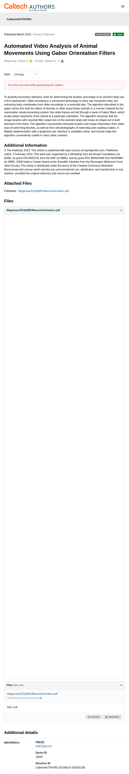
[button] (65, 210)
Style (7, 74)
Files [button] (65, 685)
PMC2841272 (44, 746)
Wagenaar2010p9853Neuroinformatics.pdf (43, 191)
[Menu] (122, 6)
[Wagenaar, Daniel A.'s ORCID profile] (30, 61)
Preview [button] (93, 717)
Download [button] (112, 717)
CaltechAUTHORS (19, 19)
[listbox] (25, 74)
